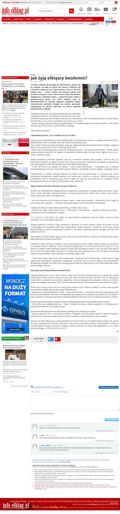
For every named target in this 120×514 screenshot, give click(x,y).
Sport (28, 19)
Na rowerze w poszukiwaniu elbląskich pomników (12, 121)
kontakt (31, 501)
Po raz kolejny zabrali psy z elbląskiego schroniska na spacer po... (14, 378)
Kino (42, 23)
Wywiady (60, 19)
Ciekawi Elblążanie (31, 23)
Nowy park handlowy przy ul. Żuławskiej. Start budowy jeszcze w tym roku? (14, 194)
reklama (89, 501)
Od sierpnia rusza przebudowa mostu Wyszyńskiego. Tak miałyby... (13, 115)
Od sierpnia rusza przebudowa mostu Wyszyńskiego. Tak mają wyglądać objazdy (12, 162)
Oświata (13, 23)
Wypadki (88, 19)
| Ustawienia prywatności (113, 502)
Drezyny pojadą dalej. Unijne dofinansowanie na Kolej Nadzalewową (13, 200)
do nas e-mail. (65, 462)
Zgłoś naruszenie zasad (106, 431)
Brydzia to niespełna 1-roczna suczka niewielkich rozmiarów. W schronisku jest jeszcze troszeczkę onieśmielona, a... (15, 363)
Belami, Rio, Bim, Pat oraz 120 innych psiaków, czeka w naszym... (15, 370)
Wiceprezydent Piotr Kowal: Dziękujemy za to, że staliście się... (13, 86)
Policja (20, 23)
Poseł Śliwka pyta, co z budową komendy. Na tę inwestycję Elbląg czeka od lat (15, 222)
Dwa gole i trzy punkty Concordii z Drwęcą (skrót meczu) (14, 127)
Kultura (5, 23)
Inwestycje (18, 19)
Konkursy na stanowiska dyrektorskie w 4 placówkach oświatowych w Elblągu (12, 242)
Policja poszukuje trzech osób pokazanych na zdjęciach (14, 182)
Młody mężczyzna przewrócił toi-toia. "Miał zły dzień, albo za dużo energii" (15, 267)
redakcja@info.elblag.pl (18, 501)
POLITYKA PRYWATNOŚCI (64, 501)
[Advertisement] (22, 48)
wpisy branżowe (79, 501)
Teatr (48, 23)
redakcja (51, 501)
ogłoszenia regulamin (101, 501)
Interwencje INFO (75, 19)
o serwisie (38, 501)
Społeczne (49, 19)
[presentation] (85, 416)
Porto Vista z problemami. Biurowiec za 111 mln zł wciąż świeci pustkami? (15, 206)
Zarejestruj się (65, 2)
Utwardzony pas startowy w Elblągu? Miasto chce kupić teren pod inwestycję (15, 187)
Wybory (38, 19)
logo (45, 501)
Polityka (7, 19)
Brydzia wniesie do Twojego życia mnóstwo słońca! (14, 133)
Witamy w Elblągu (77, 23)
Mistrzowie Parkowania (60, 23)
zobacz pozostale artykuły (18, 386)
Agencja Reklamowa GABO (109, 504)
